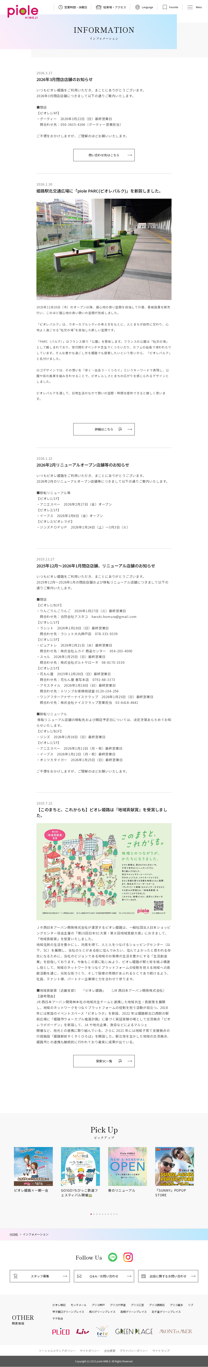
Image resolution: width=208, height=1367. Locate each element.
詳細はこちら (104, 429)
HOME (14, 1234)
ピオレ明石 (59, 1305)
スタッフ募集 (40, 1276)
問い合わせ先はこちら (104, 155)
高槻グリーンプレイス (133, 1311)
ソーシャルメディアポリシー (57, 1350)
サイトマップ (161, 1350)
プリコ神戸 (98, 1305)
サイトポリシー (90, 1350)
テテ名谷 (57, 1318)
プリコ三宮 (137, 1305)
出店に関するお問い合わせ (168, 1276)
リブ (190, 1305)
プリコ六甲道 (118, 1305)
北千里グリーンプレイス (166, 1311)
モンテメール (79, 1305)
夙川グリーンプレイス (102, 1311)
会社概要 (109, 1350)
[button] (91, 1214)
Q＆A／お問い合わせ (104, 1276)
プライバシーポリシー (134, 1350)
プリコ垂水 (176, 1305)
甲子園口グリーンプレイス (68, 1311)
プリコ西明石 (157, 1305)
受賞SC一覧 (104, 1061)
